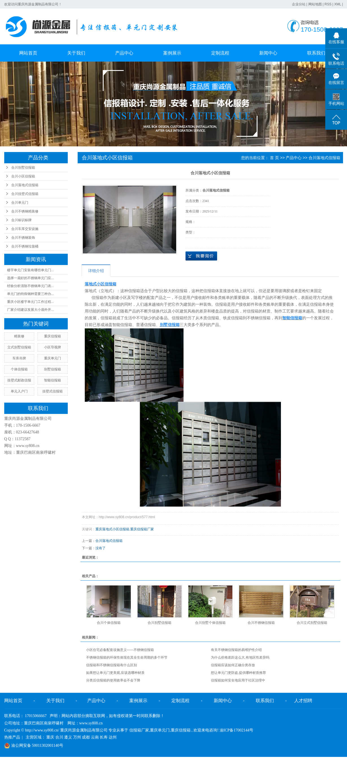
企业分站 (298, 4)
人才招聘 (303, 700)
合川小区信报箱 (23, 176)
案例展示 (172, 53)
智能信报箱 (52, 380)
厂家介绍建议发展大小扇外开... (30, 310)
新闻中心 (268, 53)
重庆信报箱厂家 (142, 529)
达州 (113, 737)
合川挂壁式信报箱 (24, 194)
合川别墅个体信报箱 (210, 623)
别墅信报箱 (52, 369)
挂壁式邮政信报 (19, 380)
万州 (77, 737)
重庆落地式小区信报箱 (112, 529)
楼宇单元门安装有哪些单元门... (30, 270)
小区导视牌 (52, 347)
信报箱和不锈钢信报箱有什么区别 (111, 665)
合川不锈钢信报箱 (261, 623)
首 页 (274, 157)
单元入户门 (19, 391)
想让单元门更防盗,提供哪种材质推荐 (238, 673)
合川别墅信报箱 (23, 168)
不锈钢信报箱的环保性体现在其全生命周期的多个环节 (126, 657)
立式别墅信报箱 (19, 347)
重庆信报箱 (52, 336)
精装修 (19, 336)
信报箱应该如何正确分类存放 (233, 665)
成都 (86, 737)
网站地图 (315, 4)
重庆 (50, 737)
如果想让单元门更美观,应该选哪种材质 (115, 673)
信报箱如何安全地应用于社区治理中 (238, 680)
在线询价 (201, 255)
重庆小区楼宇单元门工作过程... (30, 302)
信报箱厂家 (139, 730)
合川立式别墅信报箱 (312, 623)
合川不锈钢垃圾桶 (24, 246)
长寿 (104, 737)
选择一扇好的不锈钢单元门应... (30, 278)
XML (337, 4)
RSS (327, 4)
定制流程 (220, 53)
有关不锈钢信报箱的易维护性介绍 (236, 650)
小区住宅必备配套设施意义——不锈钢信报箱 (120, 650)
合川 (59, 737)
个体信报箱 (19, 369)
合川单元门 (19, 203)
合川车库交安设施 (24, 229)
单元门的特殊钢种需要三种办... (30, 294)
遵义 (68, 737)
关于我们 (76, 53)
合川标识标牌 (21, 220)
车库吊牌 (19, 358)
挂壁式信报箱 (52, 391)
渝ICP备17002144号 (237, 730)
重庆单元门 (52, 358)
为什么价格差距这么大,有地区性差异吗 (240, 657)
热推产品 (12, 737)
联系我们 (316, 53)
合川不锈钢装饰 (23, 238)
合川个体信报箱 (109, 623)
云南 (95, 737)
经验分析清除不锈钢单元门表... (30, 286)
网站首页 (28, 53)
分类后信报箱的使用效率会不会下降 (113, 680)
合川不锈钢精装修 (24, 211)
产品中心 (124, 53)
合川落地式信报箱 (24, 185)
